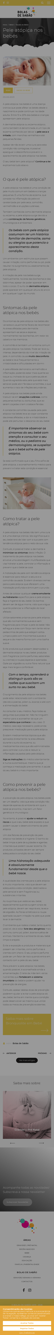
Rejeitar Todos (27, 1328)
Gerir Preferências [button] (27, 1333)
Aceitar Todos (27, 1323)
